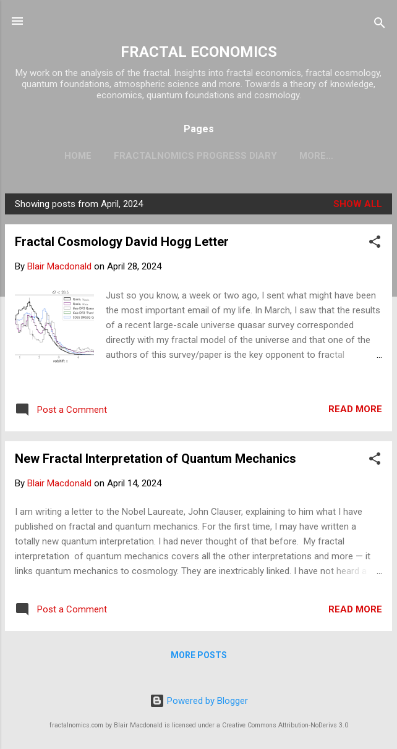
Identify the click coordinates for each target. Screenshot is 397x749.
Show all (357, 203)
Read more (355, 409)
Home (78, 155)
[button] (374, 243)
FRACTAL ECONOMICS (199, 52)
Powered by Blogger (199, 700)
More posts (199, 655)
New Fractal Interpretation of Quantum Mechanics (155, 458)
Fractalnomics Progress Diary (195, 155)
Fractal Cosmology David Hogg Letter (122, 241)
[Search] (379, 25)
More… (316, 155)
